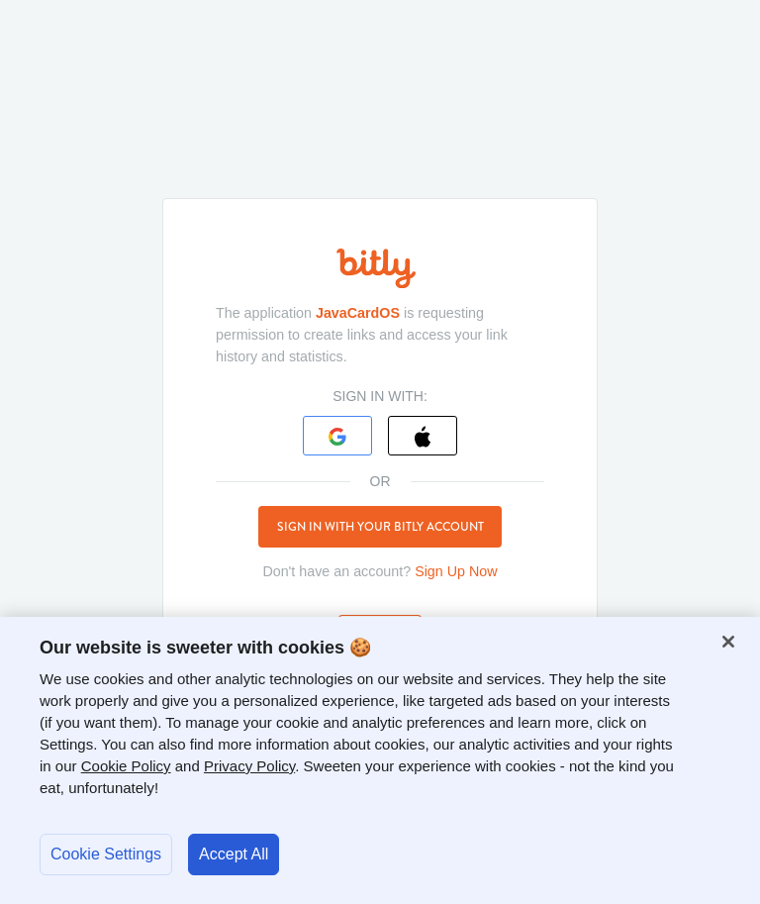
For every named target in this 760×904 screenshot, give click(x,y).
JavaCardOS (358, 313)
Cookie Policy (126, 765)
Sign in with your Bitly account (380, 527)
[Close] (728, 641)
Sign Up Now (456, 571)
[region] (380, 760)
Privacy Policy (249, 765)
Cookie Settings (105, 854)
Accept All (233, 854)
